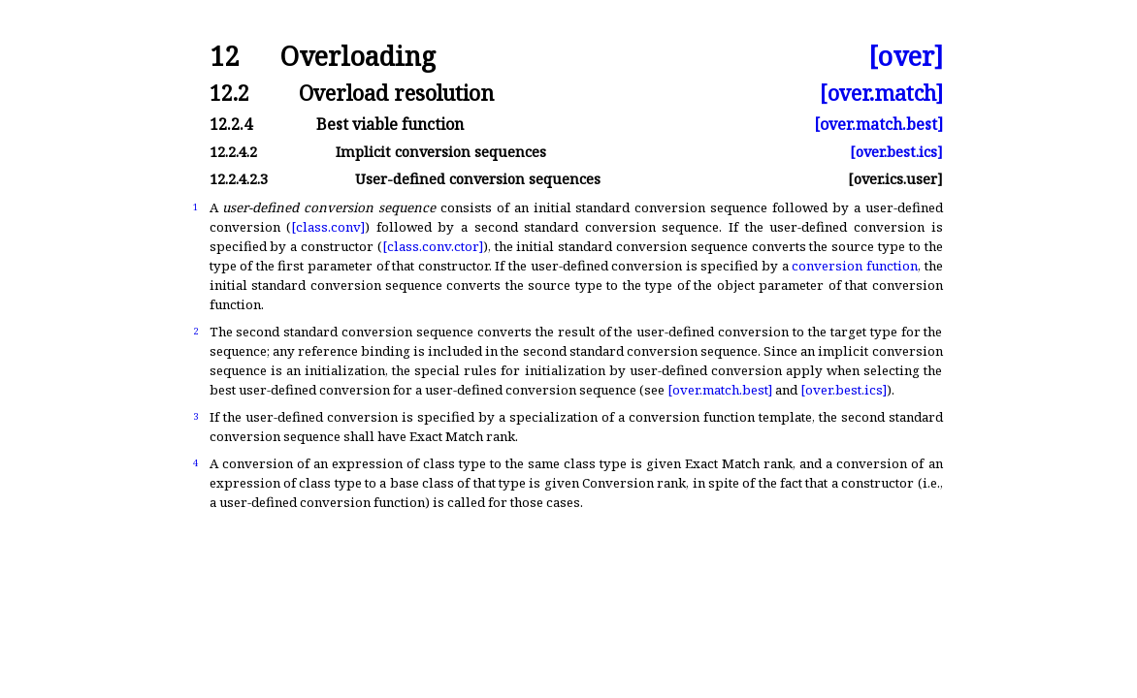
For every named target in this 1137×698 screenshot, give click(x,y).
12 (224, 57)
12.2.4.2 (233, 151)
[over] (905, 57)
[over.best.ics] (896, 151)
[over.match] (881, 92)
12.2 (229, 92)
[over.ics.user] (895, 179)
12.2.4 (231, 124)
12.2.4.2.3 (239, 179)
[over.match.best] (878, 124)
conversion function (855, 265)
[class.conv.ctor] (432, 246)
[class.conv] (328, 227)
